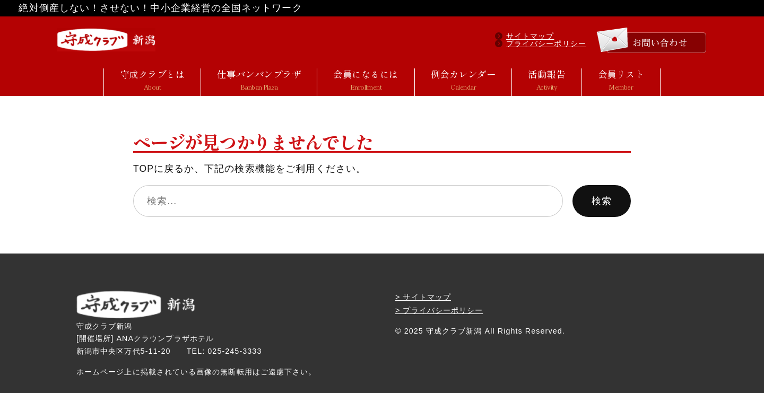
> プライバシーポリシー (439, 310)
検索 (602, 201)
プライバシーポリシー (546, 43)
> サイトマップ (423, 297)
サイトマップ (530, 36)
